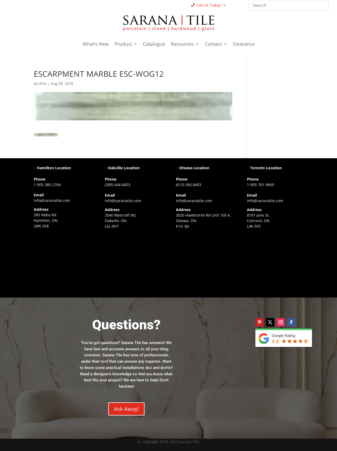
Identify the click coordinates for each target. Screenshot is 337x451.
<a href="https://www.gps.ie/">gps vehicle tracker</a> (275, 262)
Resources (182, 44)
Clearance (244, 44)
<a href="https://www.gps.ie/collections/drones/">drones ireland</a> (133, 262)
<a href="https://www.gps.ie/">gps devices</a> (204, 262)
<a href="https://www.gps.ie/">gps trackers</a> (62, 262)
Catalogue (154, 44)
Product (123, 44)
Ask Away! (126, 408)
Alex (42, 83)
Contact (213, 44)
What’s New (96, 44)
